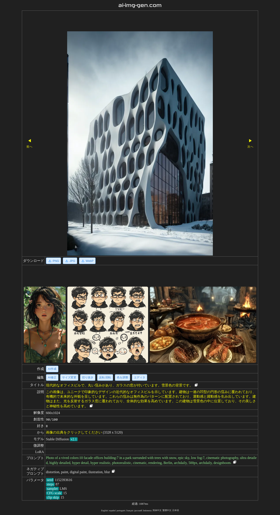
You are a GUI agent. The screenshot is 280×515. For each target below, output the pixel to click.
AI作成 (52, 368)
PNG (53, 261)
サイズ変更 (69, 377)
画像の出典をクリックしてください (74, 432)
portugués (121, 510)
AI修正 (52, 377)
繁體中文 (167, 510)
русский (138, 510)
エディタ (139, 377)
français (129, 510)
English (104, 510)
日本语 (175, 510)
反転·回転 (105, 377)
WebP (87, 261)
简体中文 (157, 510)
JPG (70, 261)
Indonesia (147, 510)
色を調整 (122, 377)
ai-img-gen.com (140, 5)
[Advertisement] (132, 21)
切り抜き (87, 377)
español (112, 510)
